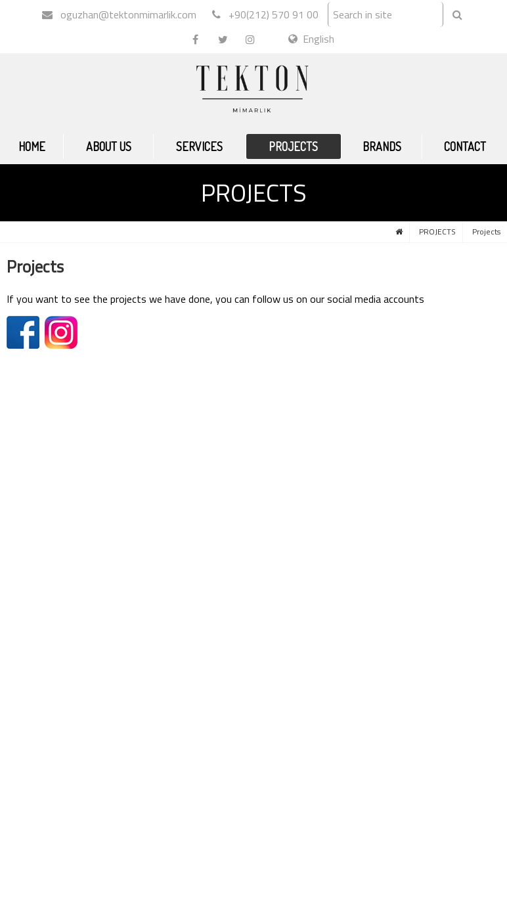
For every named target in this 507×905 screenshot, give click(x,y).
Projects (486, 231)
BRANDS (382, 146)
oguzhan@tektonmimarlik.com (119, 14)
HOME (31, 146)
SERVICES (199, 146)
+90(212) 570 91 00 (265, 14)
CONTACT (465, 146)
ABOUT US (108, 146)
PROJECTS (293, 146)
